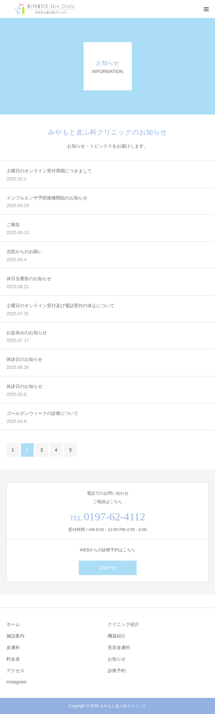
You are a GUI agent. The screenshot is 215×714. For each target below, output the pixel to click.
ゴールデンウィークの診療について (42, 413)
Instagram (16, 681)
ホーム (13, 624)
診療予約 (107, 567)
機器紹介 (117, 635)
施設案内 (15, 635)
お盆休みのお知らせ (26, 332)
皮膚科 (13, 647)
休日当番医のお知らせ (28, 278)
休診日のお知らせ (24, 359)
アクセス (15, 670)
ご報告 (13, 224)
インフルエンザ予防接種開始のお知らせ (46, 197)
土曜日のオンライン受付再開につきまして (49, 170)
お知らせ (117, 659)
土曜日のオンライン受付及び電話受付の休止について (60, 305)
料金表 (13, 659)
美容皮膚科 (119, 647)
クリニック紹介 (123, 624)
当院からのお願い (24, 251)
